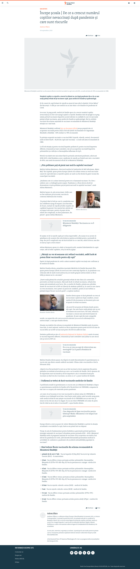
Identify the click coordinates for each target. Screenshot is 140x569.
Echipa (17, 562)
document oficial (71, 128)
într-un (62, 128)
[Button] (89, 36)
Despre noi (18, 555)
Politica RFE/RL (19, 559)
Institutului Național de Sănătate (71, 334)
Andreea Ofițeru (45, 27)
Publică (85, 334)
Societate (43, 9)
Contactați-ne (19, 552)
